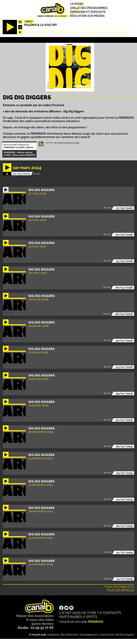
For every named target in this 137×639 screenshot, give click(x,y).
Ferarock (95, 621)
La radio (76, 4)
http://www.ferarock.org (62, 143)
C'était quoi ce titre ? (79, 613)
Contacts (112, 613)
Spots (91, 617)
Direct (28, 21)
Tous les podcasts (119, 587)
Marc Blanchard (69, 634)
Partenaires (70, 617)
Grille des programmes (88, 8)
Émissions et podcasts (88, 12)
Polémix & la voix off (40, 25)
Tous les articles (120, 590)
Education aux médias (87, 16)
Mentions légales (125, 634)
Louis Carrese (106, 634)
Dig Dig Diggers (73, 111)
